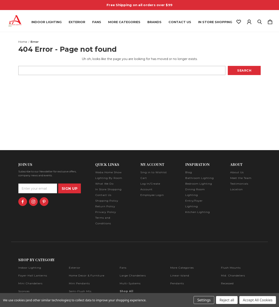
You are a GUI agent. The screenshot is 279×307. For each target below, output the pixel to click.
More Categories (124, 22)
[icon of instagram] (33, 201)
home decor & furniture (86, 275)
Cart (143, 178)
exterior (74, 267)
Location (236, 189)
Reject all (226, 300)
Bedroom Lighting (198, 183)
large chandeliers (133, 275)
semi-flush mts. (80, 291)
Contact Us (179, 22)
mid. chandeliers (233, 275)
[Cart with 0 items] (270, 20)
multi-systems (130, 283)
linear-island (179, 275)
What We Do (104, 183)
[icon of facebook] (22, 201)
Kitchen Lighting (197, 212)
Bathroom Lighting (199, 178)
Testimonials (239, 183)
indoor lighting (29, 267)
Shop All (126, 291)
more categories (182, 267)
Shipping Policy (106, 200)
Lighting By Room (108, 178)
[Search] (259, 20)
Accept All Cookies (257, 300)
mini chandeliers (30, 283)
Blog (188, 172)
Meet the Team (241, 178)
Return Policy (105, 206)
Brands (154, 22)
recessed (227, 283)
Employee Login (152, 195)
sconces (24, 291)
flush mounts (231, 267)
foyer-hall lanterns (32, 275)
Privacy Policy (105, 212)
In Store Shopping (215, 22)
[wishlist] (238, 20)
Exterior (77, 22)
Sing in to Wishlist (153, 172)
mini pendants (79, 283)
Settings (204, 300)
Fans (96, 22)
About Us (237, 172)
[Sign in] (249, 20)
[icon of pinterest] (44, 201)
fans (123, 267)
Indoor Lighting (46, 22)
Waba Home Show (108, 172)
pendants (177, 283)
